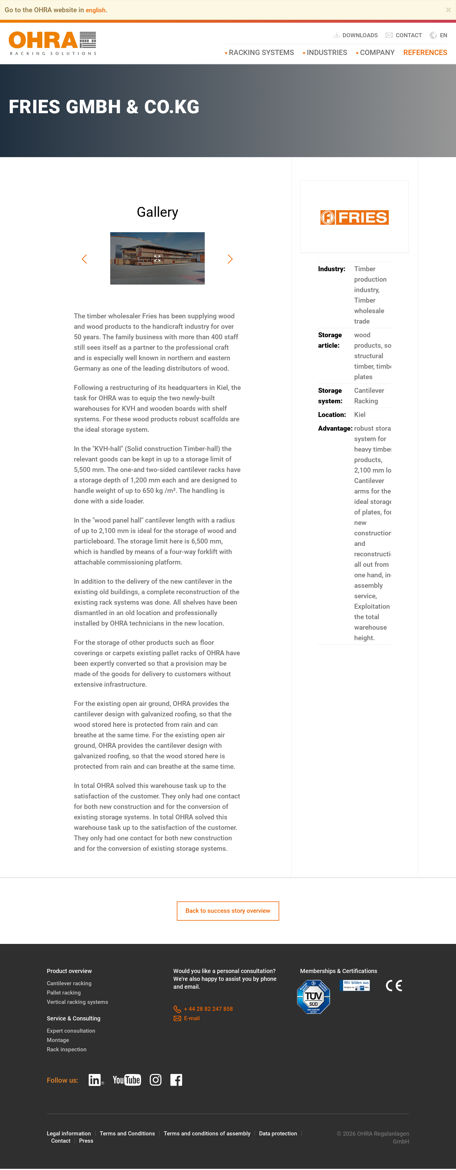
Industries (327, 52)
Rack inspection (67, 1050)
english (97, 10)
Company (377, 52)
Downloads (355, 35)
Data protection (283, 1134)
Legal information (69, 1134)
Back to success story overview (228, 911)
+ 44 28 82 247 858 (203, 1010)
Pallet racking (64, 993)
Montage (58, 1041)
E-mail (186, 1020)
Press (87, 1142)
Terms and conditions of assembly (210, 1134)
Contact (403, 35)
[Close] (448, 9)
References (425, 52)
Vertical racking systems (79, 1002)
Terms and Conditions (129, 1134)
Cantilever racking (70, 984)
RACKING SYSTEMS (261, 52)
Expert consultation (72, 1031)
